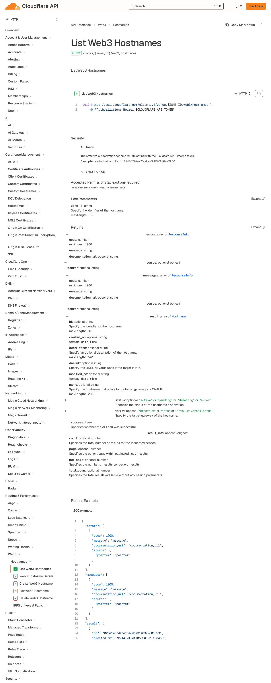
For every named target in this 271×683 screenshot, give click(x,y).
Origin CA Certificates (24, 228)
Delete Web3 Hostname (33, 598)
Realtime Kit (16, 379)
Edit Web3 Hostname (31, 591)
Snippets (14, 664)
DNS (11, 298)
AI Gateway (16, 133)
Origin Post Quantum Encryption (31, 235)
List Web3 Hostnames (32, 569)
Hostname (179, 316)
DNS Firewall (17, 305)
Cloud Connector (20, 620)
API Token (87, 147)
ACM (11, 162)
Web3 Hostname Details (33, 576)
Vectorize (15, 147)
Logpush (14, 452)
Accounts (15, 52)
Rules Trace (16, 649)
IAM (11, 89)
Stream (13, 386)
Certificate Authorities (24, 169)
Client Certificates (21, 176)
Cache (12, 510)
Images (13, 371)
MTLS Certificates (20, 220)
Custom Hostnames (22, 191)
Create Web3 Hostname (33, 583)
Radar (12, 488)
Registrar (15, 320)
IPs (10, 349)
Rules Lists (16, 642)
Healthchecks (18, 444)
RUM (11, 466)
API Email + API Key (93, 172)
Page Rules (16, 635)
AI (9, 125)
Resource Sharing (21, 103)
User (11, 111)
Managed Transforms (23, 627)
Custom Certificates (22, 184)
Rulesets (14, 657)
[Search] (176, 6)
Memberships (18, 96)
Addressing (16, 342)
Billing (12, 74)
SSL (11, 254)
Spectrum (15, 532)
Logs (11, 459)
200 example (82, 511)
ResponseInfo (178, 234)
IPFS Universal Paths (28, 605)
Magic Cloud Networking (26, 401)
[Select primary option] (240, 24)
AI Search (15, 140)
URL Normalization (21, 671)
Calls (11, 364)
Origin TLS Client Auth (23, 247)
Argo (11, 503)
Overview (12, 30)
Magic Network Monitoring (27, 408)
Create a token (185, 156)
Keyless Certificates (22, 213)
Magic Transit (17, 415)
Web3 (12, 554)
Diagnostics (16, 437)
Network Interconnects (24, 423)
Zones (12, 327)
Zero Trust (15, 276)
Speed (12, 540)
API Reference (81, 25)
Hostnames (16, 206)
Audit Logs (16, 67)
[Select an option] (238, 6)
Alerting (14, 59)
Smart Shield (17, 525)
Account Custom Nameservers (30, 291)
